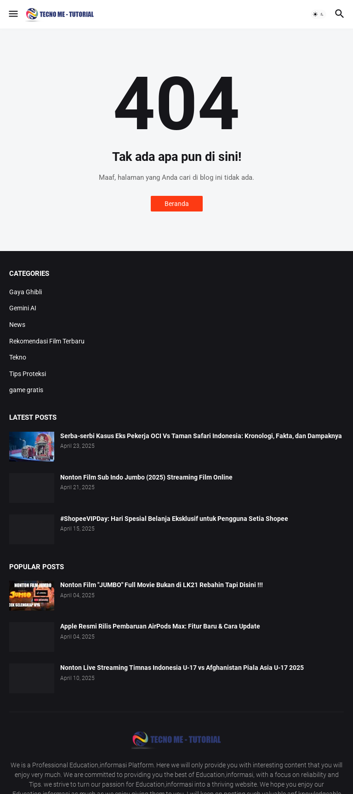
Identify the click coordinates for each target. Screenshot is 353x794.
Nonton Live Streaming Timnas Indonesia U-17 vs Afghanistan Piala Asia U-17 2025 (182, 667)
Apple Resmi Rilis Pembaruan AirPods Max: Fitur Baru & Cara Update (160, 626)
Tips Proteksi (27, 373)
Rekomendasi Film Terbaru (47, 341)
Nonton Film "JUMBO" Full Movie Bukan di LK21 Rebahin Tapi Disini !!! (161, 584)
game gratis (26, 390)
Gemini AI (22, 308)
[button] (12, 14)
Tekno (17, 357)
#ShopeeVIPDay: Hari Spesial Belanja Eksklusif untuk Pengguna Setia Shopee (174, 518)
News (17, 324)
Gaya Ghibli (25, 292)
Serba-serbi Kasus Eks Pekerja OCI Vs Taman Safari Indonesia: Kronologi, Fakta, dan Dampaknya (201, 436)
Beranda (177, 203)
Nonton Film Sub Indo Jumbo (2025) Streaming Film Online (146, 477)
